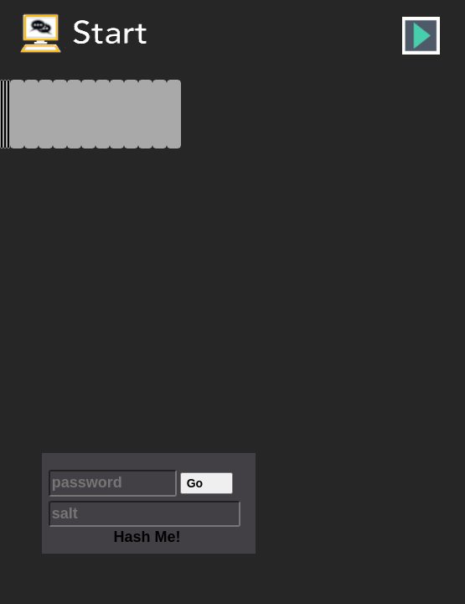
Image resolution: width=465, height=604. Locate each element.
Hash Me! (146, 536)
